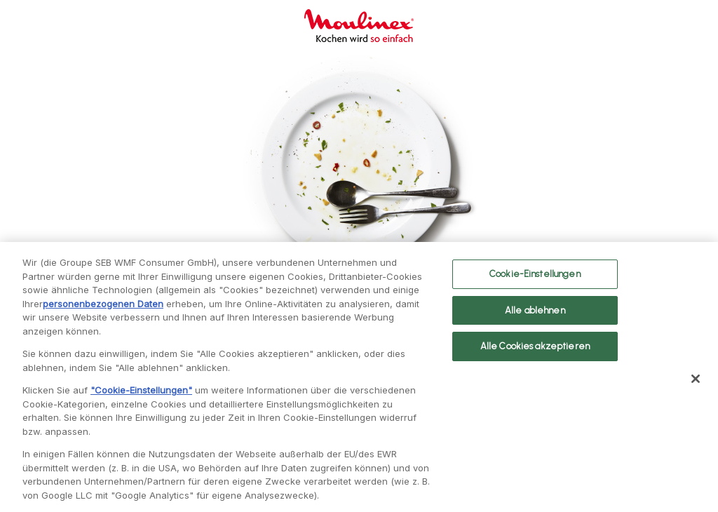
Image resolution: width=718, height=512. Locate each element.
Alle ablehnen (535, 314)
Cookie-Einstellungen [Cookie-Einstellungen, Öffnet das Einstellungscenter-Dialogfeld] (535, 278)
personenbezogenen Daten (103, 308)
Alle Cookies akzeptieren (535, 350)
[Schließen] (695, 383)
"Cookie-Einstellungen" (141, 394)
